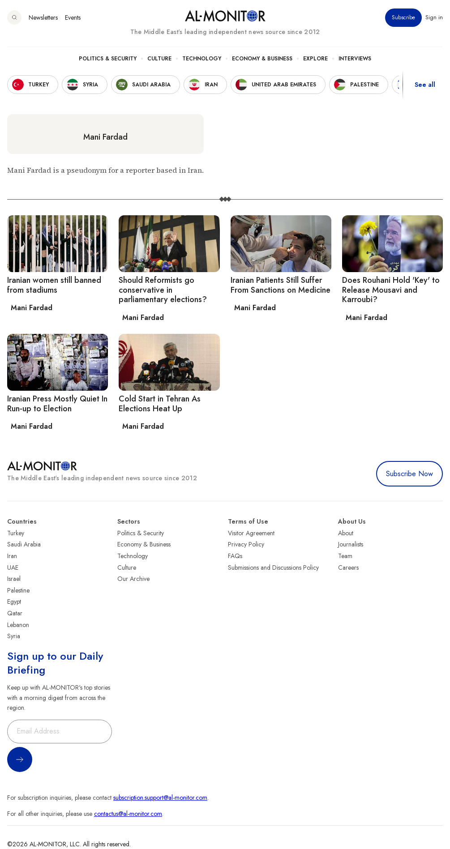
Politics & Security (108, 58)
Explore (315, 58)
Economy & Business (262, 58)
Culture (159, 58)
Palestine (18, 590)
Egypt (14, 601)
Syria (13, 635)
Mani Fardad (105, 137)
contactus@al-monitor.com (128, 813)
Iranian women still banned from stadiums (54, 285)
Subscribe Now (409, 474)
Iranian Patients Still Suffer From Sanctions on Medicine (280, 285)
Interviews (355, 58)
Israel (14, 578)
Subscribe (403, 17)
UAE (12, 567)
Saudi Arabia (24, 544)
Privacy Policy (246, 544)
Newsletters (43, 17)
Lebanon (18, 624)
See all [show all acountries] (425, 84)
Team (345, 555)
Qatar (14, 613)
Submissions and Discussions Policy (273, 567)
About (345, 533)
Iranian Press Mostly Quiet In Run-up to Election (57, 403)
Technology (201, 58)
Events (73, 17)
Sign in (434, 17)
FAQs (235, 555)
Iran (12, 555)
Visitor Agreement (251, 533)
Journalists (350, 544)
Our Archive (133, 578)
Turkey (15, 533)
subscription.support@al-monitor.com (160, 797)
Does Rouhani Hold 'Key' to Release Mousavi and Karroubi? (391, 289)
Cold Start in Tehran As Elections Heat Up (160, 403)
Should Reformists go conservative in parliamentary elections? (163, 289)
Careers (348, 567)
